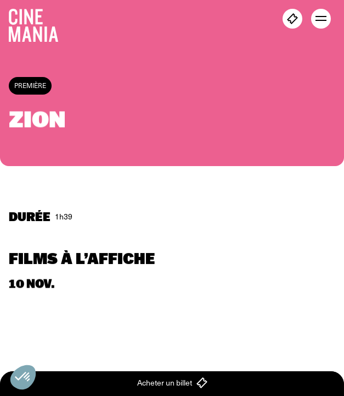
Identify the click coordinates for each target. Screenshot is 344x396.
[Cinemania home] (38, 23)
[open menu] (321, 19)
